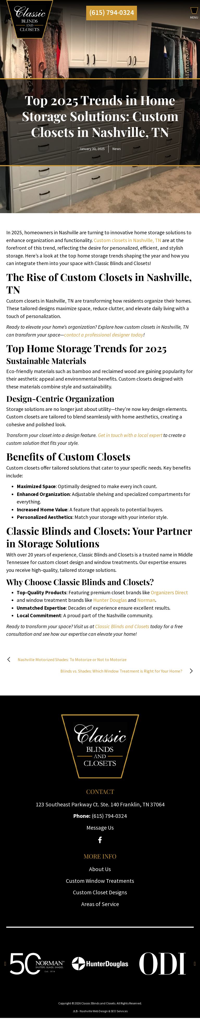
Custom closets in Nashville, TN (127, 240)
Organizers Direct (169, 592)
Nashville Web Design (94, 1012)
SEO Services (119, 1012)
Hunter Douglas (110, 600)
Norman (146, 600)
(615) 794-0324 (111, 12)
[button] (194, 14)
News (117, 148)
